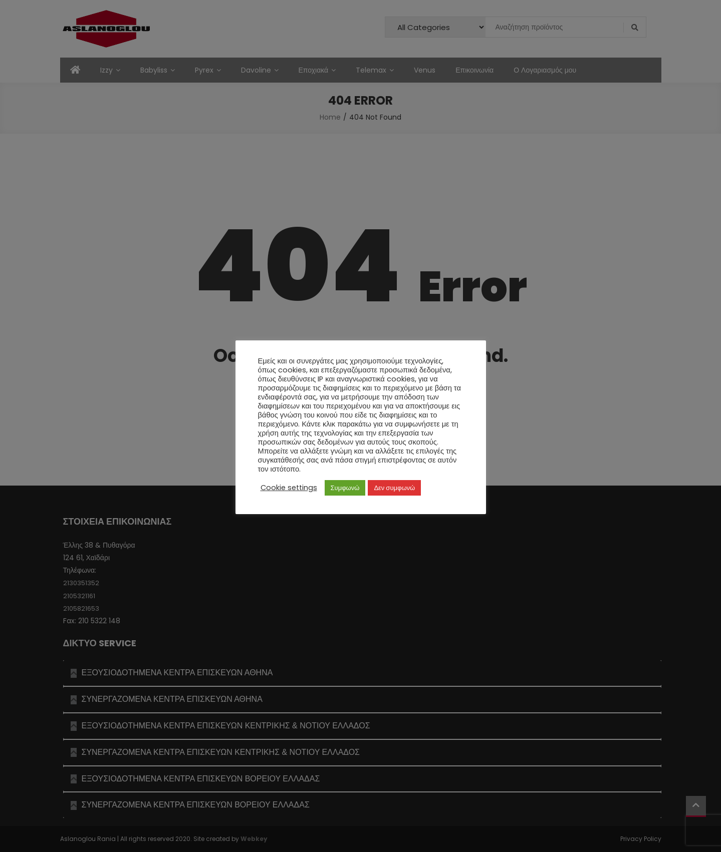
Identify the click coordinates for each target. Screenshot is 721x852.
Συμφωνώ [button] (345, 488)
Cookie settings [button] (289, 487)
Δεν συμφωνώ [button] (394, 488)
